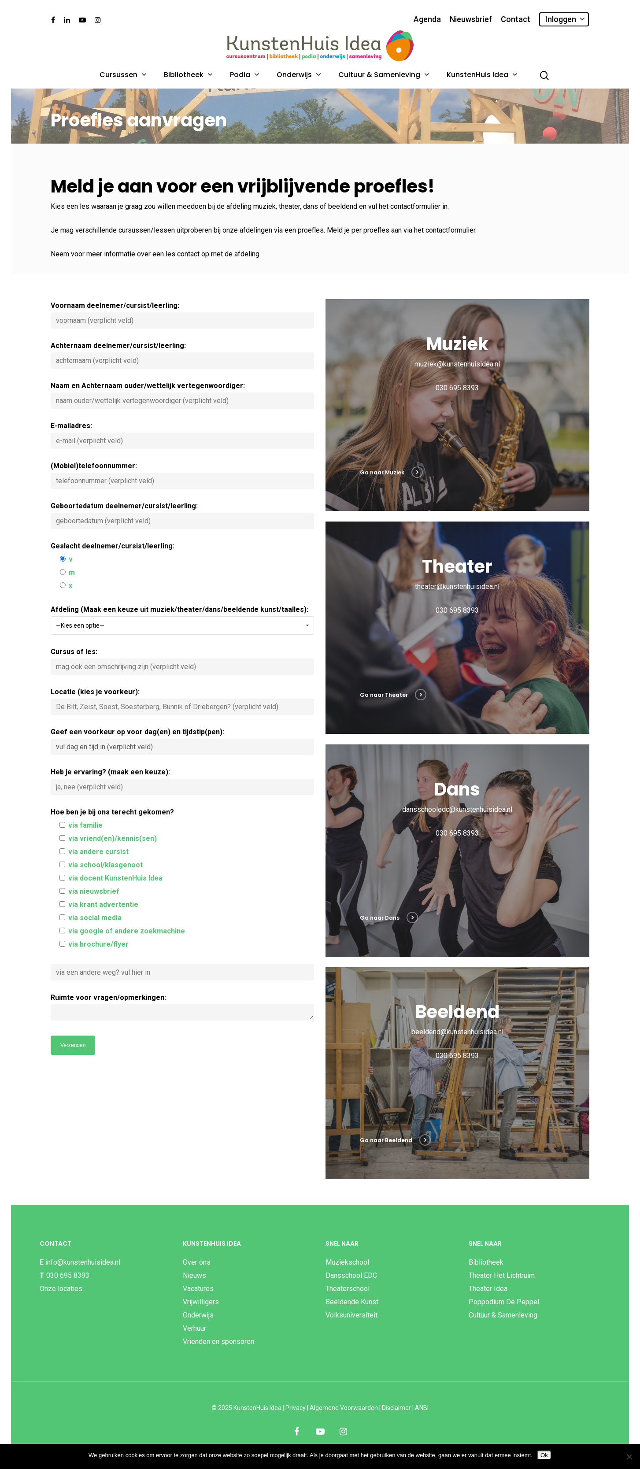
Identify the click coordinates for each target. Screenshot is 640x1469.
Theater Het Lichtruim (502, 1275)
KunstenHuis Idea (481, 75)
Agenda (427, 19)
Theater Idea (488, 1288)
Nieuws (194, 1275)
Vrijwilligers (201, 1302)
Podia (244, 75)
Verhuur (194, 1328)
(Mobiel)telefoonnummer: (182, 475)
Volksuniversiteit (351, 1315)
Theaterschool (348, 1288)
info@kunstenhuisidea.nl (82, 1262)
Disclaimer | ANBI (405, 1407)
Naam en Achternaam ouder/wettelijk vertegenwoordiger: (182, 395)
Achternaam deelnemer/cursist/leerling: (182, 355)
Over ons (197, 1262)
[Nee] (629, 1456)
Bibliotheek (187, 75)
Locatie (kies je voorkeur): (182, 701)
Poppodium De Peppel (504, 1302)
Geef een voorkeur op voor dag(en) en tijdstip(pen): (182, 741)
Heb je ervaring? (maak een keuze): (182, 781)
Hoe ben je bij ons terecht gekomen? (182, 894)
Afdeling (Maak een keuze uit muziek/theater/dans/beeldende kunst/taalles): (182, 620)
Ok (544, 1455)
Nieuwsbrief (471, 19)
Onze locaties (61, 1288)
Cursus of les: (182, 661)
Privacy (295, 1407)
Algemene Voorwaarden (344, 1407)
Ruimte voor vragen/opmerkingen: (182, 1009)
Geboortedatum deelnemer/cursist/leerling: (182, 515)
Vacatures (198, 1288)
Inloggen (564, 19)
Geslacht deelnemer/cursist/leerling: (182, 567)
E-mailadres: (182, 435)
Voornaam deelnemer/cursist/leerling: (182, 315)
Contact (515, 19)
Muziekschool (347, 1262)
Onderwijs (298, 75)
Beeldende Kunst (352, 1302)
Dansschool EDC (351, 1275)
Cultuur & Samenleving (383, 75)
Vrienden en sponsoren (218, 1341)
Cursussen (122, 75)
